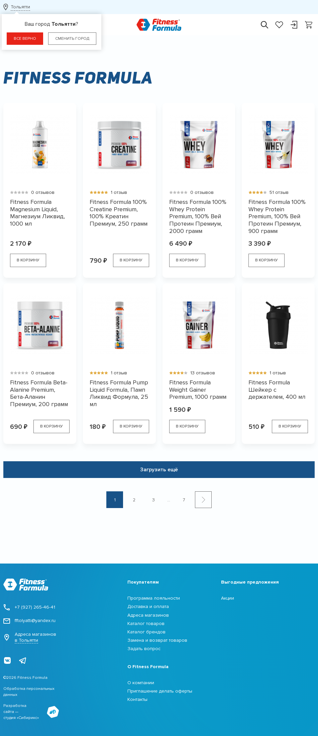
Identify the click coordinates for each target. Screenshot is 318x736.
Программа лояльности (153, 598)
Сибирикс (27, 717)
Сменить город (72, 38)
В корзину (28, 260)
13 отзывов (202, 373)
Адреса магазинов (29, 637)
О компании (140, 683)
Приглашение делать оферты (159, 691)
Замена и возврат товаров (157, 640)
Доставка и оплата (148, 606)
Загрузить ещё (159, 469)
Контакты (137, 699)
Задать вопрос (144, 648)
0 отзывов (43, 192)
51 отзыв (279, 192)
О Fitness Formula (148, 666)
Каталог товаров (146, 623)
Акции (227, 598)
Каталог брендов (146, 632)
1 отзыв (119, 192)
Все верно (25, 38)
